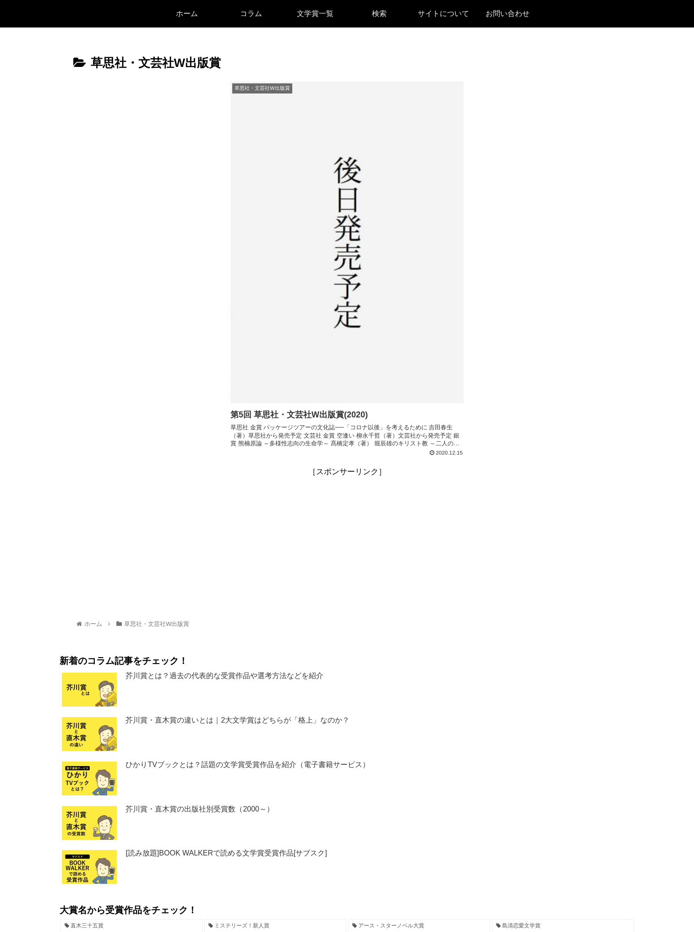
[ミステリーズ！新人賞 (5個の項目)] (275, 845)
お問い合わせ (424, 903)
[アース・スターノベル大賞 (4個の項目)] (419, 845)
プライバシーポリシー (363, 903)
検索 (286, 903)
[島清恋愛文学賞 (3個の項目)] (563, 845)
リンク (312, 903)
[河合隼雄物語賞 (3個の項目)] (155, 861)
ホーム (260, 903)
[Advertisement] (347, 463)
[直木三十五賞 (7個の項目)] (131, 845)
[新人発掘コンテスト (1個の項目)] (539, 861)
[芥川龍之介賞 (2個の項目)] (347, 861)
